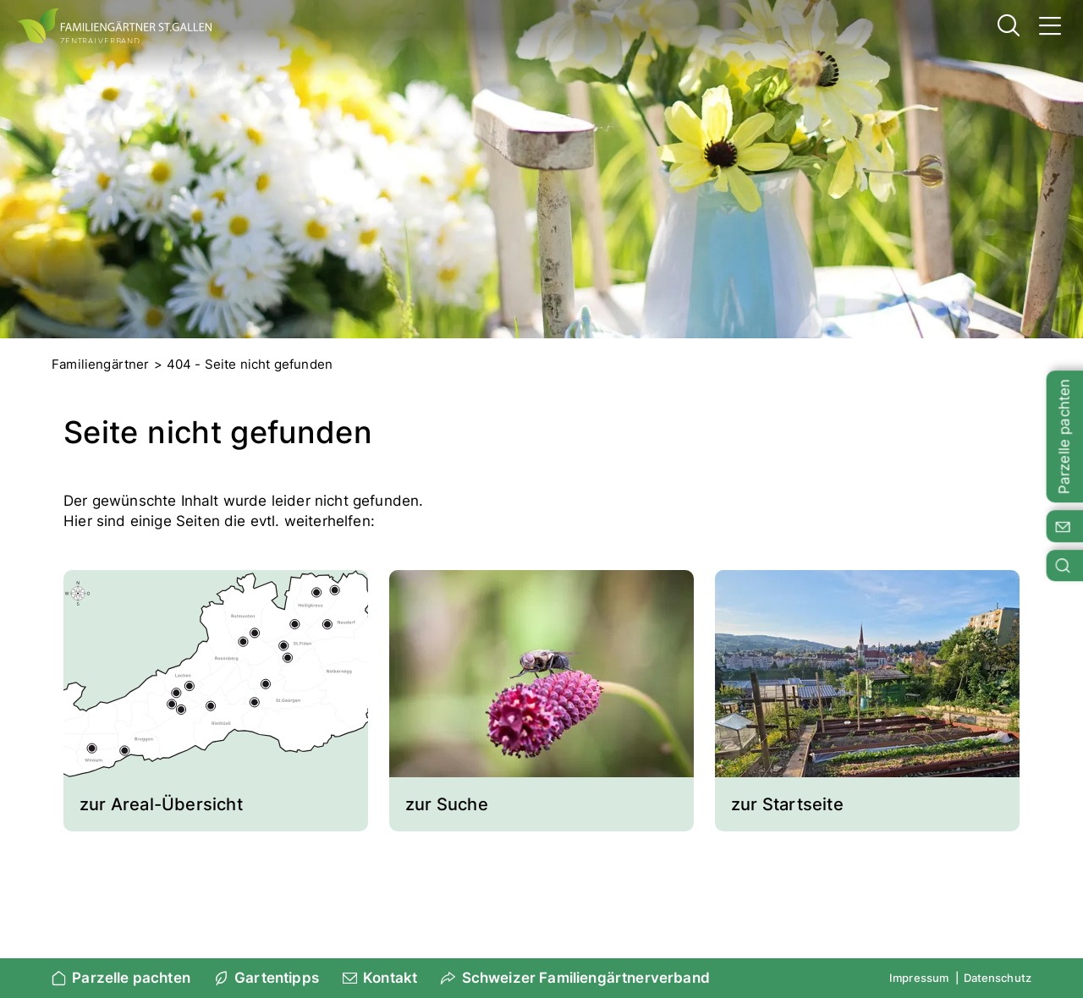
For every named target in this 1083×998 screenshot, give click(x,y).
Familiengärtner (101, 364)
